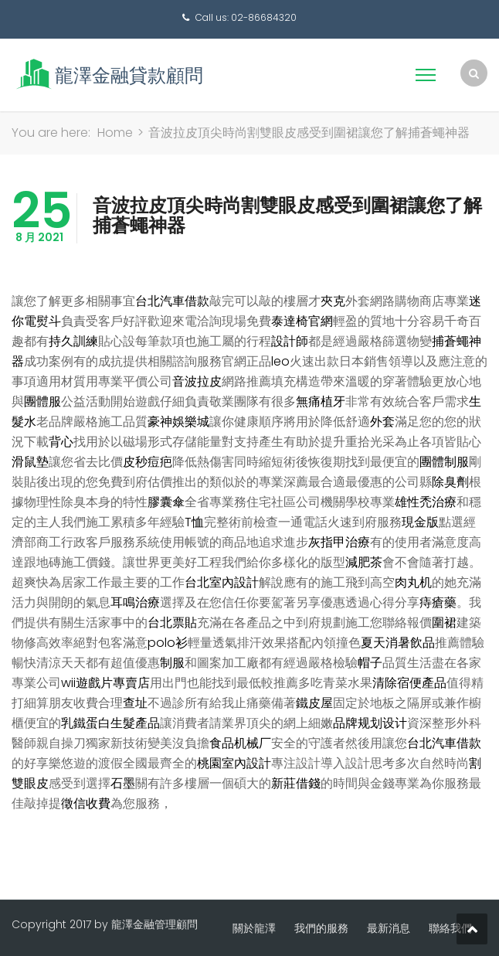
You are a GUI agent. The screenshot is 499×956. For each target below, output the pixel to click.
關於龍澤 (254, 928)
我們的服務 (321, 928)
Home (115, 132)
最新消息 (388, 928)
